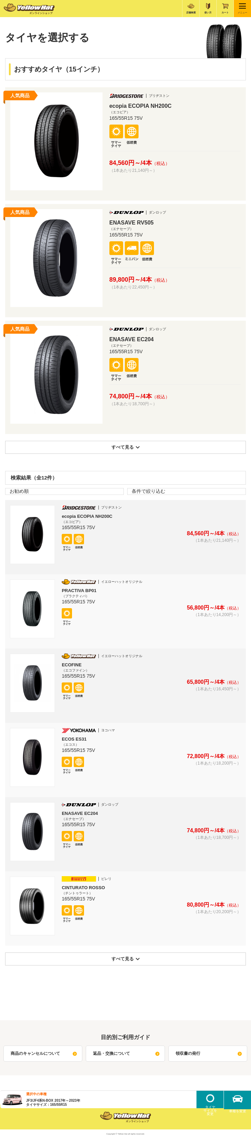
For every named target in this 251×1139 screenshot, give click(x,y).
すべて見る (125, 447)
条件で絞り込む (148, 491)
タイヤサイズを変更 (210, 1109)
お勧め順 (19, 491)
